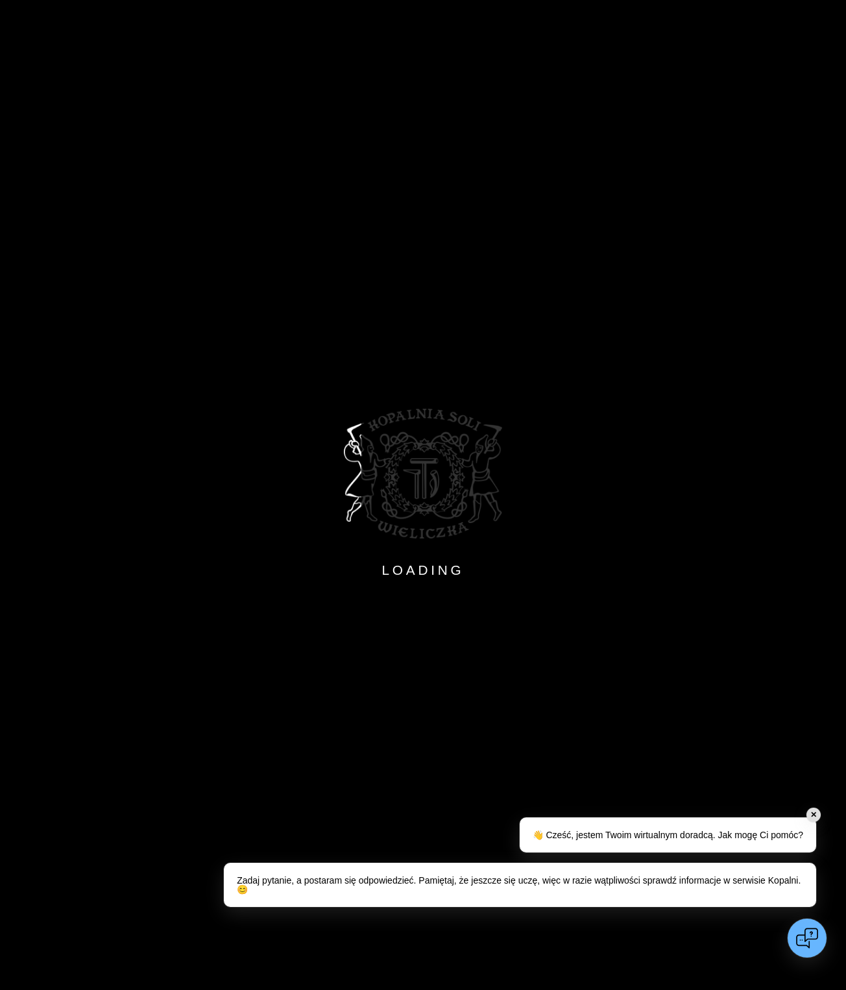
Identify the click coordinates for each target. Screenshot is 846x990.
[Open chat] (807, 938)
